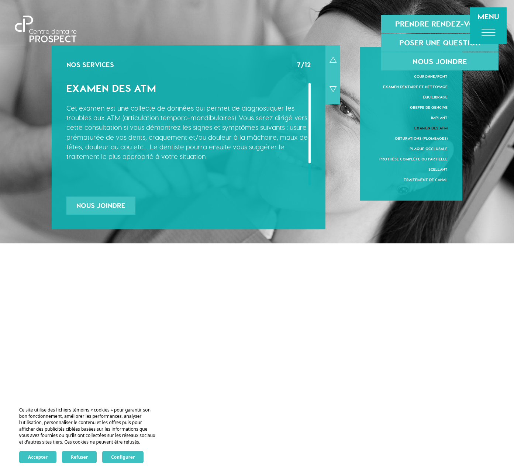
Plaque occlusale (429, 148)
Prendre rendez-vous (439, 23)
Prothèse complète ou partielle (413, 158)
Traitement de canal (426, 179)
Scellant (438, 169)
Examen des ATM (431, 127)
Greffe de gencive (429, 107)
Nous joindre (440, 61)
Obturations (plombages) (421, 138)
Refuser (79, 457)
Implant (439, 117)
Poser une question (439, 42)
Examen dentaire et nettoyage (415, 86)
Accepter (38, 457)
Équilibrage (435, 96)
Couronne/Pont (431, 76)
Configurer (123, 457)
